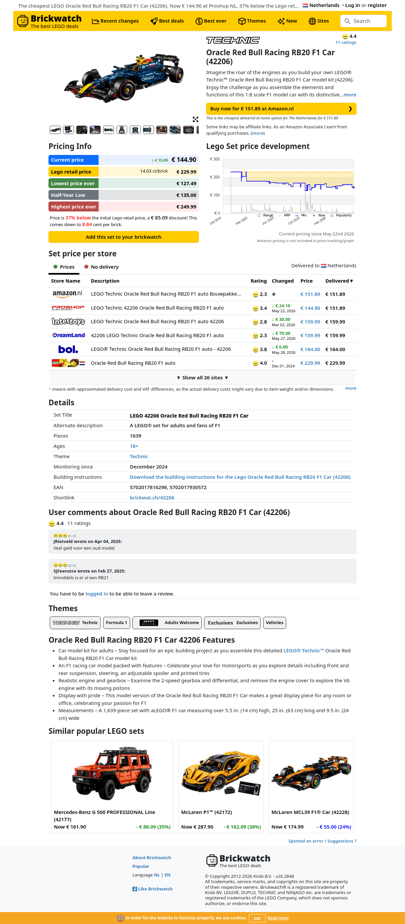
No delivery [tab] (101, 266)
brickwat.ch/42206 (152, 497)
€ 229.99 (310, 362)
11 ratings (346, 42)
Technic (139, 456)
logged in (97, 593)
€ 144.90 (310, 308)
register (377, 5)
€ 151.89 (310, 294)
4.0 (260, 362)
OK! (257, 918)
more (350, 94)
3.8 (260, 349)
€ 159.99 (310, 321)
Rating (259, 280)
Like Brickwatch (152, 889)
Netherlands (321, 5)
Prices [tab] (63, 266)
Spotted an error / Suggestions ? (322, 841)
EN (168, 875)
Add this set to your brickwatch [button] (124, 236)
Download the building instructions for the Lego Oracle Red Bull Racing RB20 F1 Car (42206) (240, 476)
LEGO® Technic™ (304, 650)
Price (306, 280)
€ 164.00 (310, 349)
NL (157, 875)
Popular (140, 866)
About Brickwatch (151, 857)
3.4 (260, 308)
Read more (278, 918)
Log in (352, 5)
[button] (195, 119)
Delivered (337, 280)
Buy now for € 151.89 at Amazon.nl (281, 108)
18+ (134, 446)
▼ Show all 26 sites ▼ (202, 377)
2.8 (260, 321)
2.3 (260, 294)
